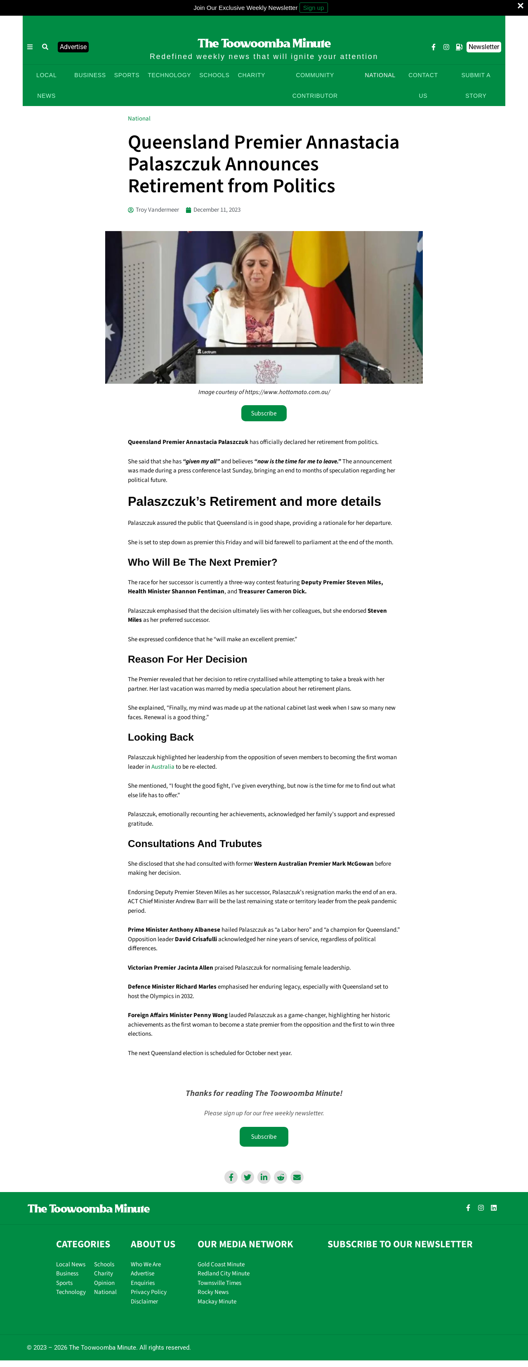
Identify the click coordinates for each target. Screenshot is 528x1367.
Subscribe (264, 1137)
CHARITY (251, 75)
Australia (162, 767)
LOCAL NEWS (46, 85)
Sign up (313, 7)
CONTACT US (423, 85)
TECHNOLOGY (169, 75)
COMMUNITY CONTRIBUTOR (315, 85)
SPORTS (127, 75)
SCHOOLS (214, 75)
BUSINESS (90, 75)
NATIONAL (380, 75)
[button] (45, 47)
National (139, 118)
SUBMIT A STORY (476, 85)
